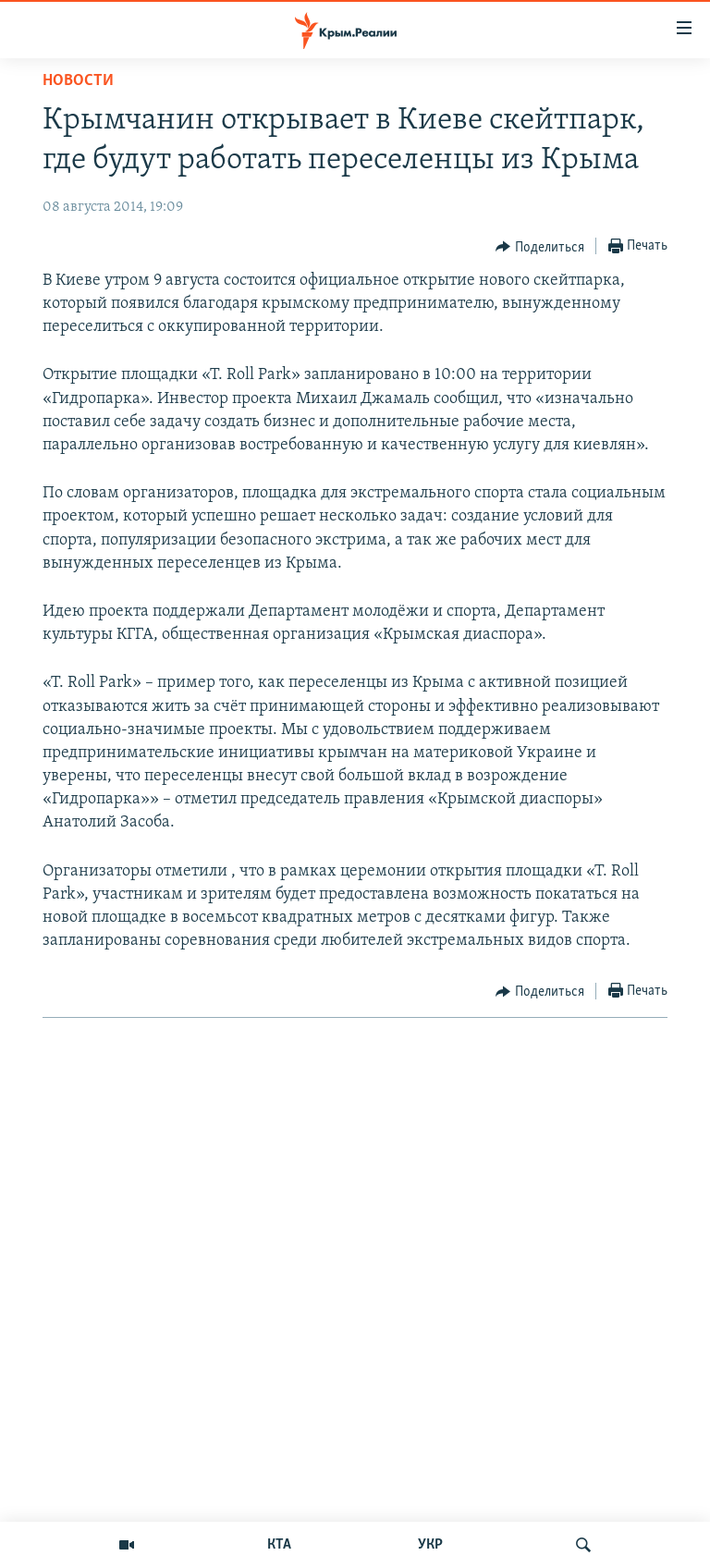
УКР (430, 1544)
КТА (279, 1544)
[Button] (540, 247)
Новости (78, 81)
